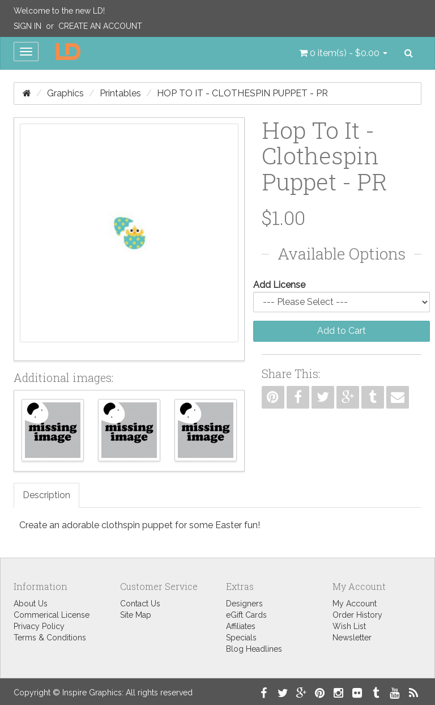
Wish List (349, 626)
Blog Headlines (254, 648)
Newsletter (352, 637)
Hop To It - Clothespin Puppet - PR (242, 93)
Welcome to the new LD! (59, 10)
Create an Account (100, 26)
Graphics (65, 93)
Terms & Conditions (50, 637)
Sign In (27, 26)
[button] (343, 53)
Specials (241, 637)
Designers (244, 603)
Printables (120, 93)
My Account (354, 603)
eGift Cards (246, 614)
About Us (31, 603)
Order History (357, 614)
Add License (279, 284)
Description (46, 495)
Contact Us (140, 603)
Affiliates (240, 626)
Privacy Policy (39, 626)
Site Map (135, 614)
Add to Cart (341, 330)
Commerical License (51, 614)
